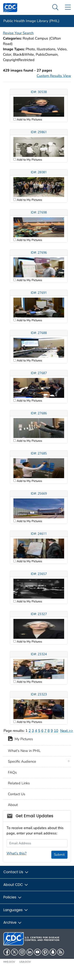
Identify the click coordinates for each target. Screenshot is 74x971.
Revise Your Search (18, 33)
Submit (59, 854)
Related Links (19, 783)
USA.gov (25, 962)
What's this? (16, 853)
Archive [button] (12, 922)
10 (56, 730)
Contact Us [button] (16, 871)
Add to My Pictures (29, 119)
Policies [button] (12, 897)
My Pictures (20, 739)
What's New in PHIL (24, 750)
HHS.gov (9, 962)
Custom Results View (54, 75)
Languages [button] (15, 909)
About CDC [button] (15, 884)
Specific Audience (22, 761)
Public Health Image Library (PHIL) (31, 20)
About (13, 804)
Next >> (66, 730)
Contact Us (16, 794)
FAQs (12, 772)
